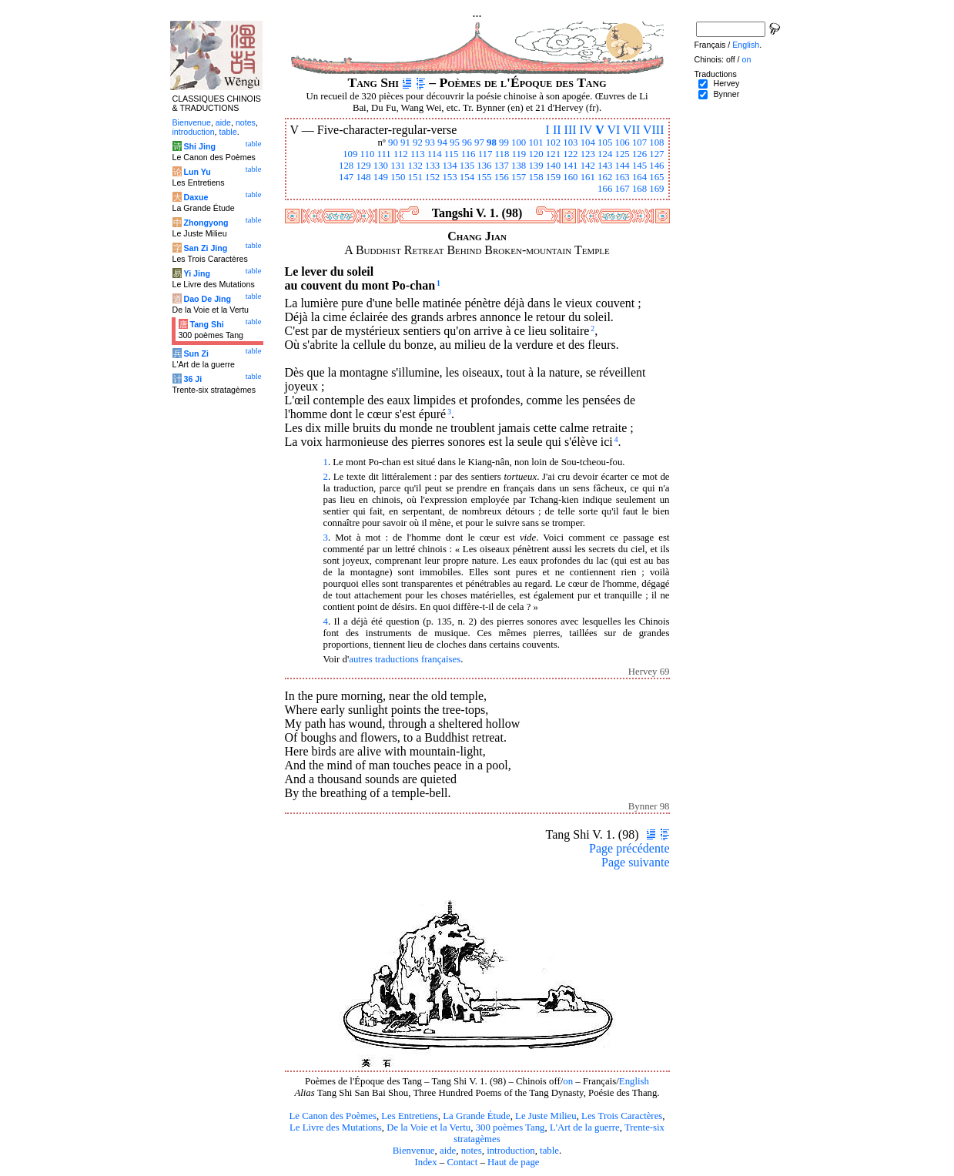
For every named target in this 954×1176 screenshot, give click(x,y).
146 (656, 165)
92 (418, 142)
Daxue (195, 197)
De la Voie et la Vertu (428, 1127)
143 (605, 165)
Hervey (726, 83)
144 (621, 165)
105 (605, 142)
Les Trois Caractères (621, 1116)
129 (363, 165)
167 (621, 188)
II (557, 129)
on (568, 1081)
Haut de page (513, 1162)
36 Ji (192, 379)
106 (621, 142)
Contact (462, 1162)
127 (656, 154)
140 (553, 165)
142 (588, 165)
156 (501, 177)
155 (484, 177)
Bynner (726, 94)
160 (570, 177)
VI (613, 129)
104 (588, 142)
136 (484, 165)
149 (380, 177)
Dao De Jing (207, 298)
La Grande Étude (476, 1116)
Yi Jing (196, 273)
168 (639, 188)
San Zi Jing (205, 248)
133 (432, 165)
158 (535, 177)
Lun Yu (196, 171)
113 (417, 154)
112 (400, 154)
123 (588, 154)
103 (570, 142)
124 (605, 154)
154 (467, 177)
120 (535, 154)
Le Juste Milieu (546, 1116)
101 (535, 142)
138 (518, 165)
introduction (511, 1150)
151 (415, 177)
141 (570, 165)
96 (467, 142)
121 (553, 154)
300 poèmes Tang (510, 1127)
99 (504, 142)
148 (363, 177)
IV (586, 129)
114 (434, 154)
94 (442, 142)
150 (397, 177)
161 (588, 177)
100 (518, 142)
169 (656, 188)
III (570, 129)
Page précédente (629, 848)
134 (449, 165)
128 (346, 165)
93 (430, 142)
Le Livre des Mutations (336, 1127)
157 (518, 177)
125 (621, 154)
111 (384, 154)
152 (432, 177)
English (634, 1081)
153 (449, 177)
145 (639, 165)
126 (639, 154)
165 (656, 177)
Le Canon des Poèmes (333, 1116)
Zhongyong (205, 222)
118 (502, 154)
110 (367, 154)
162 (605, 177)
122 (570, 154)
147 (346, 177)
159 (553, 177)
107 (639, 142)
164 (639, 177)
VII (631, 129)
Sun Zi (196, 353)
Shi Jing (199, 146)
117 (485, 154)
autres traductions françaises (404, 659)
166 (605, 188)
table (549, 1150)
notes (471, 1150)
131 (397, 165)
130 (380, 165)
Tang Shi (206, 324)
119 (519, 154)
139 (535, 165)
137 (501, 165)
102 (553, 142)
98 (492, 142)
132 (415, 165)
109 (350, 154)
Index (425, 1162)
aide (448, 1150)
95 (455, 142)
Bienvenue (414, 1150)
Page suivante (635, 862)
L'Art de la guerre (585, 1127)
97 (479, 142)
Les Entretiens (409, 1116)
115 (451, 154)
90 (393, 142)
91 (405, 142)
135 (467, 165)
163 (621, 177)
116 (468, 154)
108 (656, 142)
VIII (653, 129)
